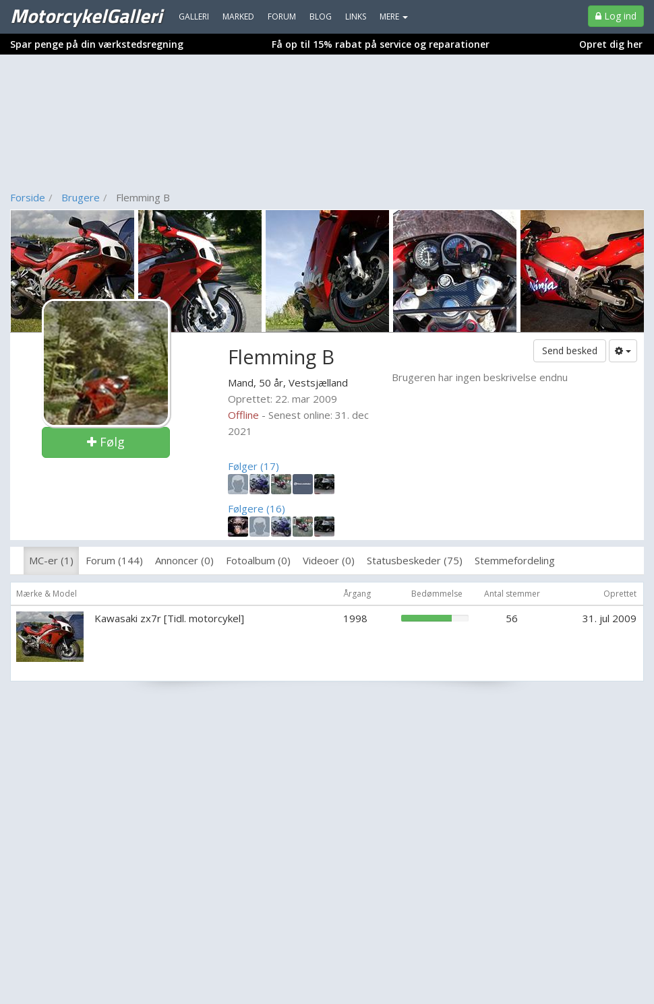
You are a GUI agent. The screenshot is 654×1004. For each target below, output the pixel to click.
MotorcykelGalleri (86, 15)
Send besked (569, 350)
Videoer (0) (329, 560)
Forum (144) (114, 560)
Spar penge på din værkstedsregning (96, 44)
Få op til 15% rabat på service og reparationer (380, 44)
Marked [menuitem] (238, 16)
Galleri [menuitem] (194, 16)
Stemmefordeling (515, 560)
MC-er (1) (51, 560)
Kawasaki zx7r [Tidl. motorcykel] (169, 618)
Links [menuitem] (355, 16)
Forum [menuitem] (282, 16)
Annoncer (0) (184, 560)
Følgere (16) (256, 508)
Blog (320, 16)
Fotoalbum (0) (258, 560)
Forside (27, 197)
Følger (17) (253, 466)
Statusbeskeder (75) (415, 560)
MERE (394, 16)
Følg (106, 442)
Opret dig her (611, 44)
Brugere (80, 197)
